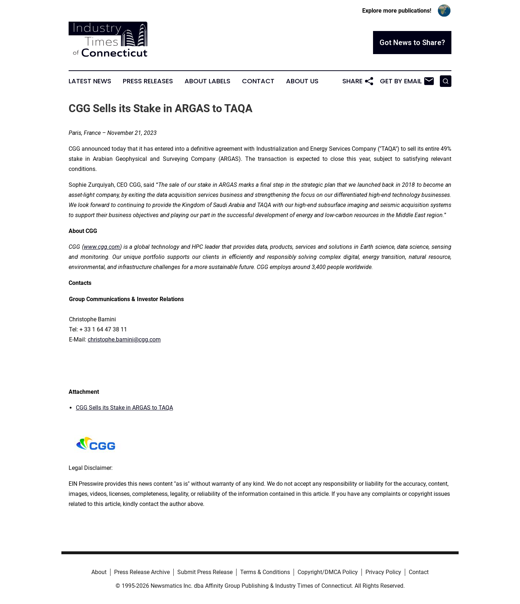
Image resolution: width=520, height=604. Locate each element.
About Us (302, 81)
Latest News (90, 81)
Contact (258, 81)
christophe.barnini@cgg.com (124, 339)
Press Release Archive (142, 572)
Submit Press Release (205, 572)
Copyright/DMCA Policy (328, 572)
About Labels (207, 81)
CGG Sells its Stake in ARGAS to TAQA (124, 407)
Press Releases (148, 81)
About (99, 572)
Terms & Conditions (265, 572)
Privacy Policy (383, 572)
